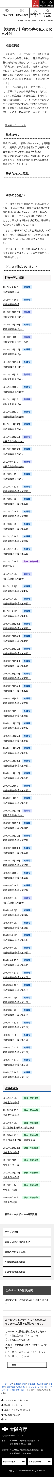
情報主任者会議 (11, 1102)
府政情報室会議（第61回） (17, 516)
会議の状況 (11, 1088)
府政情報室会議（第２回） (17, 1064)
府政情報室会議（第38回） (17, 703)
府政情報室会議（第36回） (17, 715)
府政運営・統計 (20, 1384)
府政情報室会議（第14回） (17, 915)
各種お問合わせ (35, 1462)
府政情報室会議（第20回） (17, 840)
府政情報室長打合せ (13, 329)
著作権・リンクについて (14, 1405)
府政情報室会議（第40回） (17, 678)
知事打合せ (8, 566)
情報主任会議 (10, 1190)
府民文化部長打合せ (13, 317)
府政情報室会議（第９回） (17, 977)
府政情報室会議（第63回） (17, 491)
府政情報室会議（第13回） (17, 927)
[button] (35, 3)
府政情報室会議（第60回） (17, 529)
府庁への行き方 (9, 1462)
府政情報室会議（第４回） (17, 1040)
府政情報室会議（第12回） (17, 940)
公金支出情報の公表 (15, 1272)
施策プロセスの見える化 (17, 1242)
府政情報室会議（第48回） (17, 591)
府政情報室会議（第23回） (17, 803)
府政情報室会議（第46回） (17, 616)
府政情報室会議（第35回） (17, 728)
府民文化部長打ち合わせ (15, 342)
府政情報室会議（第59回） (17, 541)
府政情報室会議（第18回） (17, 865)
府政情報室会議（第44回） (17, 641)
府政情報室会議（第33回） (17, 753)
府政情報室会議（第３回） (17, 1052)
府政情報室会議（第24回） (17, 790)
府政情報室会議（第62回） (17, 504)
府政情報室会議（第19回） (17, 853)
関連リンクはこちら (15, 125)
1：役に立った (15, 1335)
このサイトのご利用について (16, 1400)
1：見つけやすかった (19, 1352)
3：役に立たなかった (19, 1340)
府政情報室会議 (11, 292)
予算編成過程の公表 (15, 1262)
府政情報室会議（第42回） (17, 666)
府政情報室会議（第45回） (17, 628)
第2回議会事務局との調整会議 (18, 1127)
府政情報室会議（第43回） (17, 653)
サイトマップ (10, 1419)
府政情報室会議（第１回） (17, 1077)
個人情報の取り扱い (12, 1415)
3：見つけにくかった (19, 1356)
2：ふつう (33, 1335)
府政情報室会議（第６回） (17, 1015)
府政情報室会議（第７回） (17, 1002)
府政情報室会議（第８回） (17, 990)
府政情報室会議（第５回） (17, 1027)
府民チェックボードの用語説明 (21, 1214)
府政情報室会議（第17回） (17, 878)
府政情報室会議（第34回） (17, 741)
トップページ (6, 1384)
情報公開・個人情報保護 (37, 1384)
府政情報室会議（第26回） (17, 778)
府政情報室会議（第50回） (17, 554)
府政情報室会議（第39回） (17, 691)
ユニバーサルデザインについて (17, 1410)
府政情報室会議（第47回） (17, 603)
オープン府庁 (11, 1232)
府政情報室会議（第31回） (17, 765)
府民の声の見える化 (15, 1252)
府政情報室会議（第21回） (17, 828)
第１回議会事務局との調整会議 (19, 1140)
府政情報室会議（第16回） (17, 890)
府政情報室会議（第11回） (17, 952)
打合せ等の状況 (14, 277)
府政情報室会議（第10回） (17, 965)
